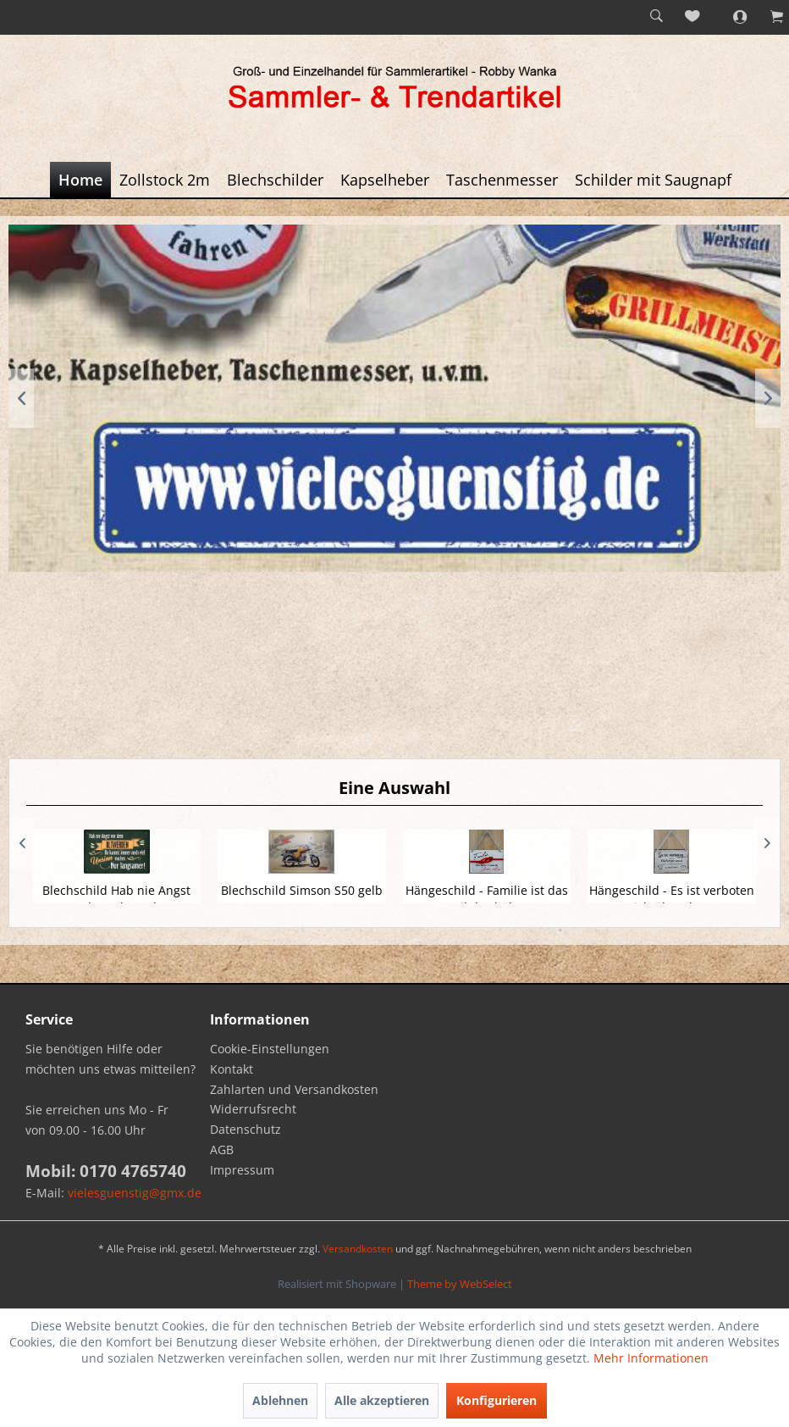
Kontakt (231, 1069)
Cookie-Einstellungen (269, 1049)
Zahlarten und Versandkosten (294, 1089)
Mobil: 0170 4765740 (105, 1171)
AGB (222, 1149)
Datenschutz (245, 1129)
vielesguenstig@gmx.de (134, 1193)
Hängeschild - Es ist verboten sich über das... (671, 898)
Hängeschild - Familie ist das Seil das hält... (487, 898)
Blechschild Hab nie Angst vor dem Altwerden (116, 898)
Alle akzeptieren (381, 1400)
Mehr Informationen (651, 1358)
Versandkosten (358, 1248)
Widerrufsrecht (253, 1109)
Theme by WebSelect (459, 1283)
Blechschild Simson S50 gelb (302, 890)
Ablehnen (280, 1400)
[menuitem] (656, 17)
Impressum (242, 1170)
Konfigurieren (496, 1400)
